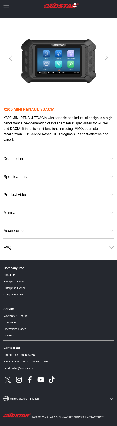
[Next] (106, 57)
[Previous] (11, 58)
